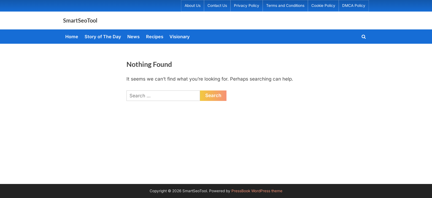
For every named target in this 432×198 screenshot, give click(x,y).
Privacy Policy (246, 5)
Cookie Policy (323, 5)
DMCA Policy (353, 5)
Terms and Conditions (285, 5)
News (133, 36)
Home (71, 36)
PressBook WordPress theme (256, 191)
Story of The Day (103, 36)
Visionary (179, 36)
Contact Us (217, 5)
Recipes (154, 36)
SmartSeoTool (80, 20)
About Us (193, 5)
